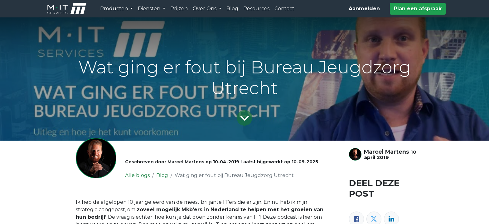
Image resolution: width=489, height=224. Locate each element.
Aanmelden (364, 9)
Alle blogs (137, 175)
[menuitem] (179, 8)
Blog (162, 175)
